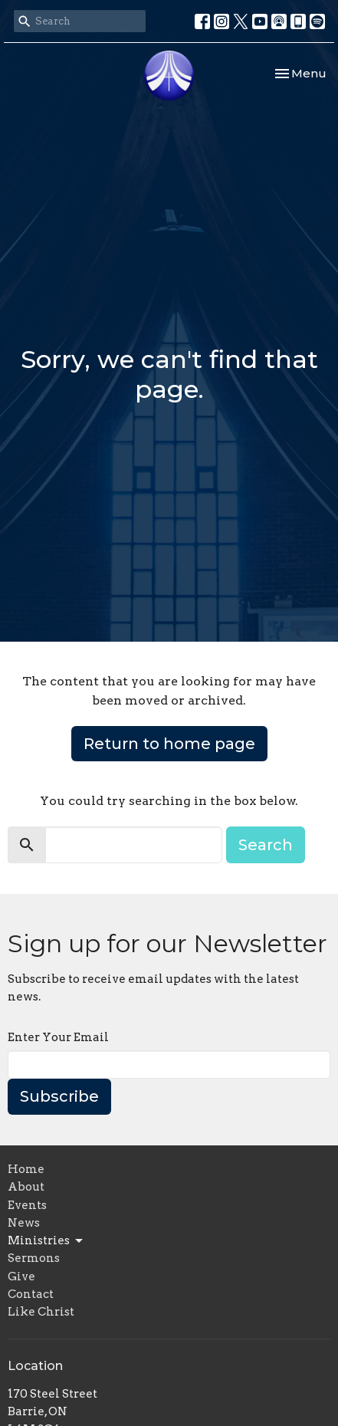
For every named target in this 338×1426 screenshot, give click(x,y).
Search (265, 845)
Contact (31, 1294)
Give (21, 1276)
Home (26, 1169)
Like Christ (41, 1312)
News (24, 1223)
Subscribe (59, 1096)
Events (27, 1205)
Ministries (46, 1241)
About (26, 1187)
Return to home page (169, 743)
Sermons (34, 1258)
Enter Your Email (58, 1037)
